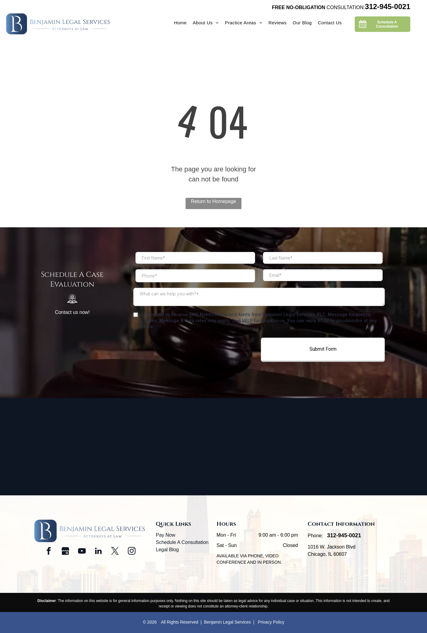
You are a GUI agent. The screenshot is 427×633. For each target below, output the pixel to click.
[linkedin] (98, 551)
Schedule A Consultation (182, 542)
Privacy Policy (271, 622)
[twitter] (115, 551)
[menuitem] (180, 23)
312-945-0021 (387, 6)
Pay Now (165, 535)
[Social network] (65, 551)
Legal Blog (167, 549)
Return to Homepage (213, 201)
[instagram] (131, 551)
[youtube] (82, 551)
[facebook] (49, 551)
